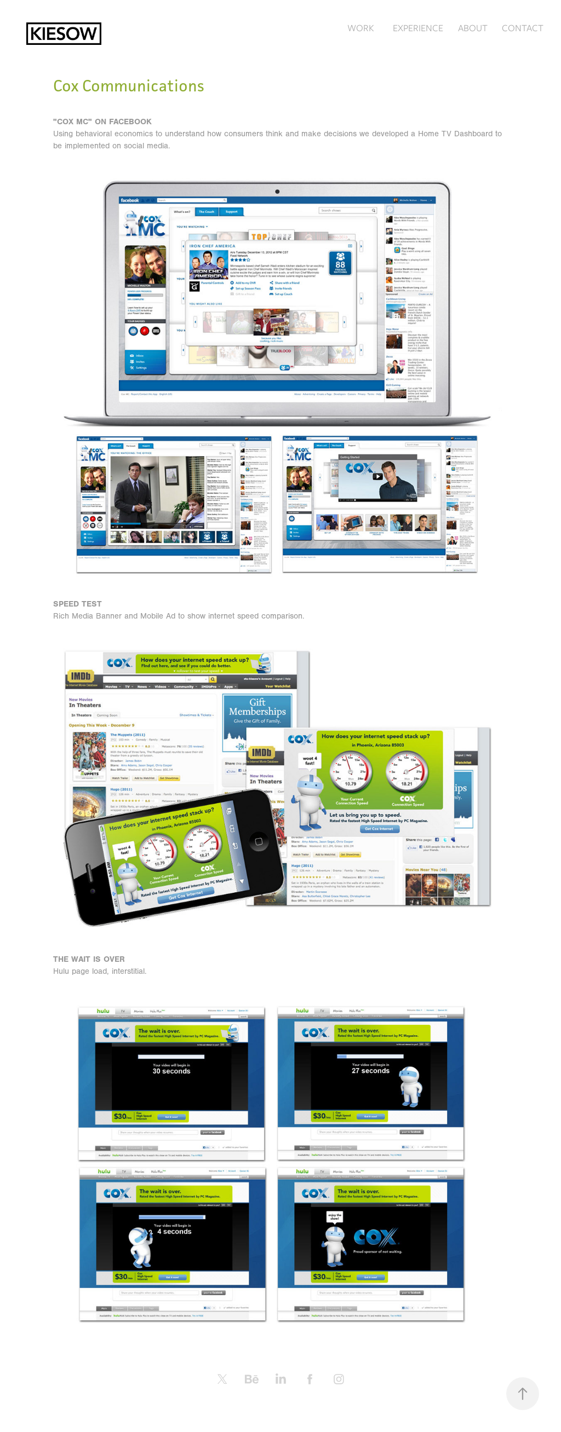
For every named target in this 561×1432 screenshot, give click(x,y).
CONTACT (522, 27)
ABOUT (473, 27)
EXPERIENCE (418, 27)
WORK (360, 27)
